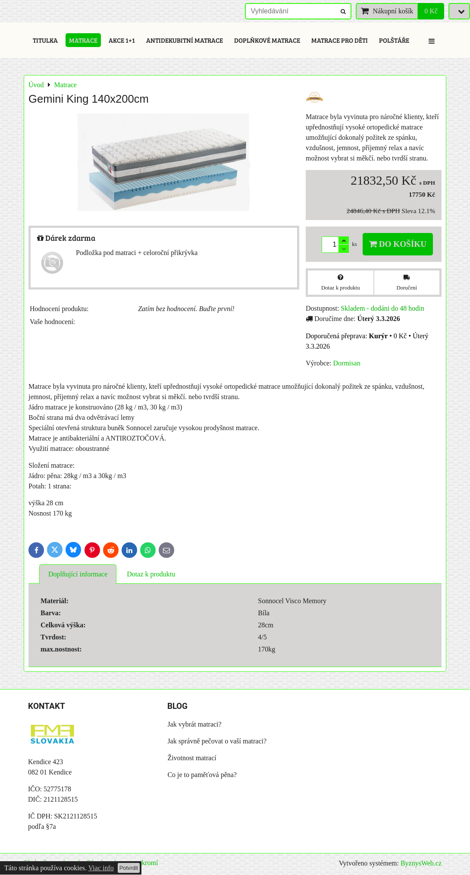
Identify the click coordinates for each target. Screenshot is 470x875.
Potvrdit (128, 868)
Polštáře (394, 40)
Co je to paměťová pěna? (202, 774)
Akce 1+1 (122, 40)
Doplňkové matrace (267, 40)
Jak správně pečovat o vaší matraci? (216, 741)
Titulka (45, 40)
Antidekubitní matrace (184, 40)
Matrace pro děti (339, 40)
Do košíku (397, 244)
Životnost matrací (191, 758)
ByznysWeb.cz (421, 863)
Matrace (83, 40)
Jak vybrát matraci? (194, 724)
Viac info (101, 868)
